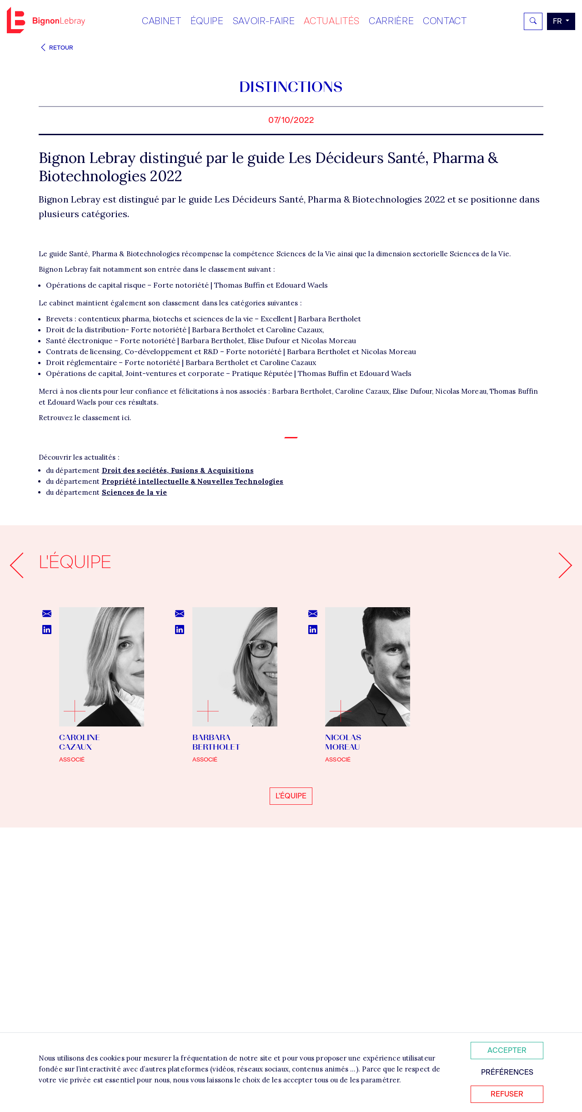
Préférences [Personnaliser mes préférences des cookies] (507, 1072)
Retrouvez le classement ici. (85, 637)
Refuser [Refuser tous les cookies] (507, 1094)
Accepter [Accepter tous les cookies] (507, 1050)
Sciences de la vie (134, 712)
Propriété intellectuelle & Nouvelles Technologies (193, 701)
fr (558, 21)
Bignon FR (46, 20)
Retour (56, 47)
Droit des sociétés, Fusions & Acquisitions (178, 690)
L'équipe (291, 1015)
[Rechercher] (533, 21)
